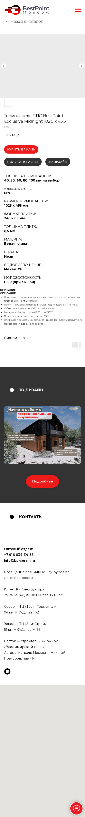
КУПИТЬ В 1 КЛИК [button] (21, 149)
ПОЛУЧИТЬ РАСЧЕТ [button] (23, 162)
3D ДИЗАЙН (57, 162)
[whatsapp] (7, 671)
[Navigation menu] (78, 10)
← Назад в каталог (24, 21)
